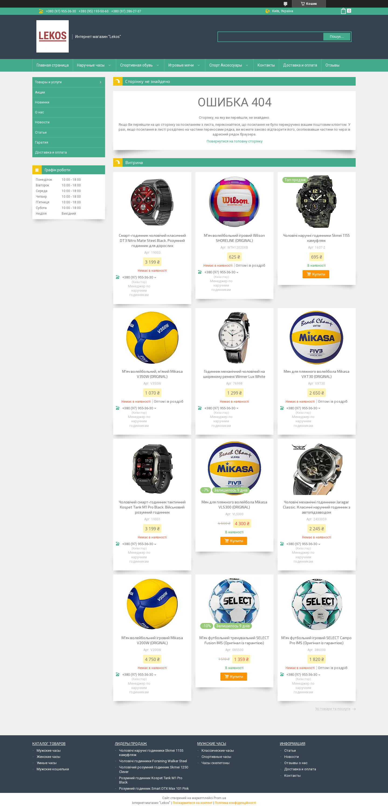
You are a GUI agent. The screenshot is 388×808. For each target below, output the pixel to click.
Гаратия (41, 142)
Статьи (41, 132)
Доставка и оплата (300, 65)
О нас (39, 112)
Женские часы (48, 757)
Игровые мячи (181, 65)
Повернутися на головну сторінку (234, 141)
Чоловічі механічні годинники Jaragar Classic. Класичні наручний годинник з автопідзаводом (316, 507)
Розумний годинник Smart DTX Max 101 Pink (154, 788)
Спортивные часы (216, 757)
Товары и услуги (48, 82)
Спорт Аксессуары (225, 65)
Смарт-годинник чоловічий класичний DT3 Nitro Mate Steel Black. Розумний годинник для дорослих (152, 240)
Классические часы (218, 750)
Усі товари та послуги (332, 709)
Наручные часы (91, 65)
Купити (318, 274)
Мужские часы (49, 750)
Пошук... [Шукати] (337, 36)
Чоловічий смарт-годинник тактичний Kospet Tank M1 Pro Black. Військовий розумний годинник (152, 507)
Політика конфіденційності (235, 803)
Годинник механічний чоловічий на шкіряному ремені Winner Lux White (234, 374)
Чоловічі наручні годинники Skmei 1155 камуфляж (316, 238)
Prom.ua (220, 798)
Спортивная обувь (136, 65)
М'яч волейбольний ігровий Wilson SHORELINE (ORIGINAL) (234, 238)
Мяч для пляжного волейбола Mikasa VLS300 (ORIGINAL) (234, 504)
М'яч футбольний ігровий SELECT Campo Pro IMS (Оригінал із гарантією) (316, 640)
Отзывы (332, 65)
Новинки (42, 102)
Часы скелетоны (216, 763)
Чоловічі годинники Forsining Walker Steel (153, 761)
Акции (40, 92)
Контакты (266, 65)
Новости (42, 122)
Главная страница (53, 65)
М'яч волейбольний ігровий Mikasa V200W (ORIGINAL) (152, 640)
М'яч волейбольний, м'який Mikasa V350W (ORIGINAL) (152, 374)
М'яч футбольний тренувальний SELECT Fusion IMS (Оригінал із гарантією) (234, 640)
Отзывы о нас (295, 763)
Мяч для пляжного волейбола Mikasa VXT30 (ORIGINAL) (316, 374)
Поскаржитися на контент (192, 803)
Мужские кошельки (53, 769)
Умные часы (47, 763)
